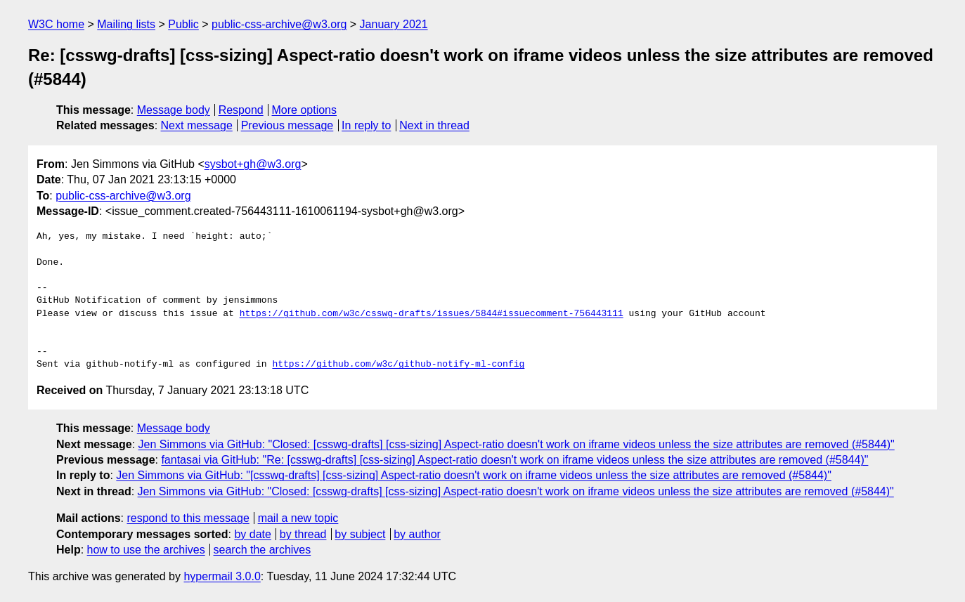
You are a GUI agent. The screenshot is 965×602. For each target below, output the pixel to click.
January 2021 (394, 24)
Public (183, 24)
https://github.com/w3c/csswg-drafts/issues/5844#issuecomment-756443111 (431, 314)
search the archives (262, 550)
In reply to (366, 125)
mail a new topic (298, 518)
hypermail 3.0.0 (221, 576)
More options (304, 110)
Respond (241, 110)
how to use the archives (146, 550)
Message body (173, 110)
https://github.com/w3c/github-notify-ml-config (398, 364)
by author (417, 534)
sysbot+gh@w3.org (253, 164)
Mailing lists (126, 24)
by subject (360, 534)
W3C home (56, 24)
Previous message (287, 125)
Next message (197, 125)
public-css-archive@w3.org (279, 24)
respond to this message (188, 518)
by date (252, 534)
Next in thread (434, 125)
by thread (303, 534)
